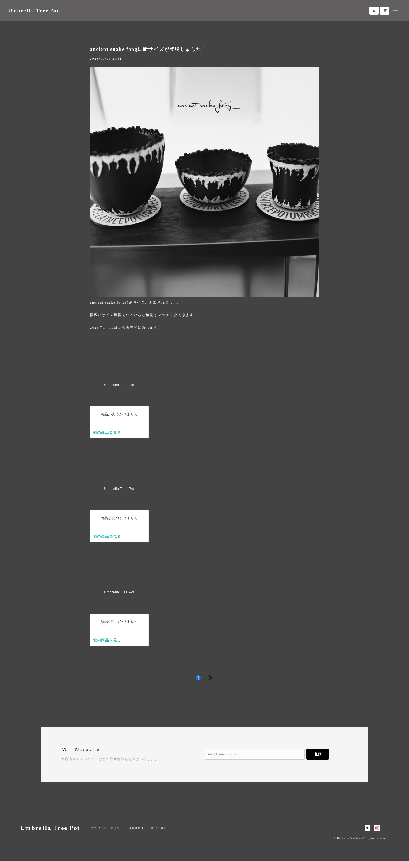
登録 (317, 754)
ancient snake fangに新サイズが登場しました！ (148, 49)
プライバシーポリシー (107, 828)
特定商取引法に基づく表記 (148, 828)
